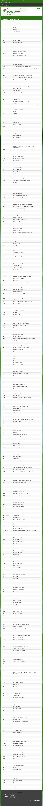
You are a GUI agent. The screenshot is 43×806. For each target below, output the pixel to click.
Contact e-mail (20, 792)
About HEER (8, 17)
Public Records (27, 17)
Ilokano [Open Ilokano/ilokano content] (16, 0)
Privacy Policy (12, 797)
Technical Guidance (36, 17)
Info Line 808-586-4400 (6, 796)
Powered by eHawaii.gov (34, 801)
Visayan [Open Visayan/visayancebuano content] (9, 2)
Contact (11, 19)
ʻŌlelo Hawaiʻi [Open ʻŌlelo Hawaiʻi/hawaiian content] (12, 0)
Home (4, 17)
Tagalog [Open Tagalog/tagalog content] (36, 0)
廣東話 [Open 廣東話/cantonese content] (4, 0)
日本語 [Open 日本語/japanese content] (18, 0)
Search (38, 8)
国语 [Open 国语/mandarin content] (23, 0)
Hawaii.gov (4, 5)
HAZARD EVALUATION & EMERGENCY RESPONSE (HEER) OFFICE (14, 11)
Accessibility (12, 795)
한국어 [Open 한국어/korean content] (21, 0)
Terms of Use (12, 793)
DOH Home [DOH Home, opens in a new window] (16, 19)
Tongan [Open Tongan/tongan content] (39, 0)
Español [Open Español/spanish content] (33, 0)
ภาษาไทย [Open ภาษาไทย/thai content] (2, 2)
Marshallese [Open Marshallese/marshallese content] (26, 0)
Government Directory (38, 4)
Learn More (5, 19)
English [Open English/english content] (2, 0)
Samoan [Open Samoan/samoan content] (30, 0)
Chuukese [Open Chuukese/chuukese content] (7, 0)
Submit (20, 17)
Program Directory (5, 794)
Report (14, 17)
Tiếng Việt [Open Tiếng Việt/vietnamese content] (5, 2)
